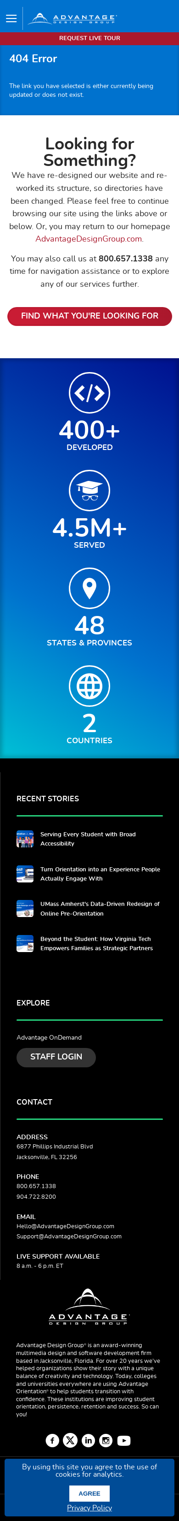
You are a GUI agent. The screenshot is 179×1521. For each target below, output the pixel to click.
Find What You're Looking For (89, 316)
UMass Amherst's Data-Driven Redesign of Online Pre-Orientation (100, 909)
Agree (89, 1493)
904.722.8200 (36, 1197)
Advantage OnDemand (49, 1038)
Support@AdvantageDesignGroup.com (69, 1237)
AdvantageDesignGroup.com (88, 239)
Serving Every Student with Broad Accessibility (88, 839)
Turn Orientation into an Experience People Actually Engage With (100, 874)
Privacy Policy (89, 1508)
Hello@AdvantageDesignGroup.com (65, 1227)
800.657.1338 (36, 1187)
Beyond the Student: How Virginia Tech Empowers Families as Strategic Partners (96, 944)
